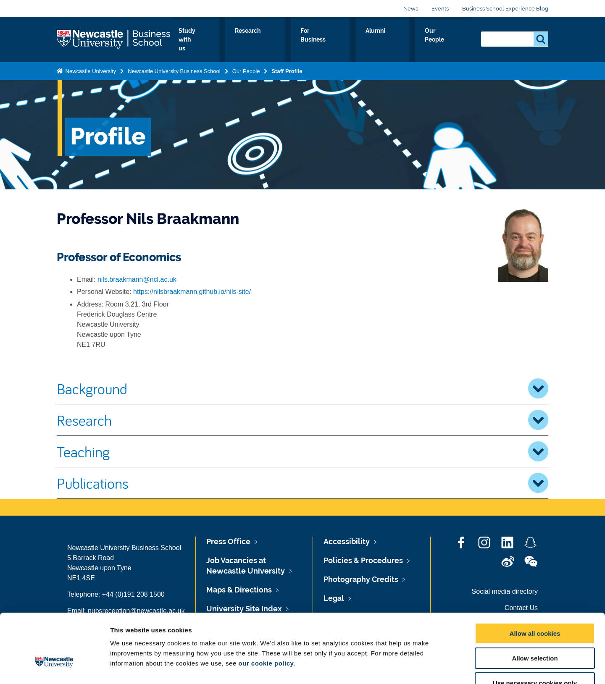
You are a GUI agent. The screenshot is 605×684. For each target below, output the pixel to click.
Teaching (302, 451)
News (410, 8)
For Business (360, 39)
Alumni (406, 39)
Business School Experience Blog (505, 8)
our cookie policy (266, 610)
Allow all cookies (535, 580)
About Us (210, 39)
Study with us (261, 39)
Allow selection (535, 605)
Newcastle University (90, 67)
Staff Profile (286, 67)
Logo (114, 37)
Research (311, 39)
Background (302, 388)
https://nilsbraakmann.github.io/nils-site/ (192, 291)
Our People (449, 39)
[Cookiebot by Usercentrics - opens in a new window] (54, 667)
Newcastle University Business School (174, 67)
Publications (302, 483)
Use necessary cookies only (535, 630)
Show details (440, 667)
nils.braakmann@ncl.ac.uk (136, 279)
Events (440, 8)
